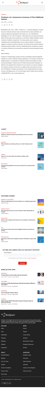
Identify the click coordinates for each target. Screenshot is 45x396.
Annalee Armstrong (4, 202)
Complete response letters (8, 132)
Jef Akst (2, 145)
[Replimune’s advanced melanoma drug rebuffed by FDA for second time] (41, 135)
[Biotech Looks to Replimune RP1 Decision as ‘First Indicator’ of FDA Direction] (41, 221)
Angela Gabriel (15, 294)
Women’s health (5, 208)
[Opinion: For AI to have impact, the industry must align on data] (41, 157)
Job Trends (4, 281)
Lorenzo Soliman (15, 276)
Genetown (3, 273)
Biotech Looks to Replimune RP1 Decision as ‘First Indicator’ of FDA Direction (18, 220)
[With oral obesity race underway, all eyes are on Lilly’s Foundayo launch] (41, 145)
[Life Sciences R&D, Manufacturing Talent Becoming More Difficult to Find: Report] (41, 283)
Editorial (3, 142)
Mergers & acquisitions (7, 199)
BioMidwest (3, 14)
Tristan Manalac (4, 168)
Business (3, 299)
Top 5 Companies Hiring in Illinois (9, 292)
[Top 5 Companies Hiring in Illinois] (41, 292)
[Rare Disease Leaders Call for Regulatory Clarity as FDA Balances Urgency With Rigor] (41, 239)
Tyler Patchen (14, 304)
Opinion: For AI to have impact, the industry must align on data (14, 156)
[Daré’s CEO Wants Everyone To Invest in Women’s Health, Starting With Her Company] (41, 211)
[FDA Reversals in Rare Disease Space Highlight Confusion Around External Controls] (41, 230)
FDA (2, 227)
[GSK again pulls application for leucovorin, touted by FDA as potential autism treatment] (41, 166)
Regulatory (4, 163)
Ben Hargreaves (4, 221)
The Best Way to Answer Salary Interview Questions (14, 275)
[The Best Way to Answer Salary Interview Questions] (41, 274)
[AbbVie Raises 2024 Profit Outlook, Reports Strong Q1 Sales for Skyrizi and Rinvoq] (41, 300)
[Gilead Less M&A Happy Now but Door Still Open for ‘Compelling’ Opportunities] (41, 202)
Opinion (3, 154)
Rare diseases (5, 237)
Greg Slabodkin (15, 286)
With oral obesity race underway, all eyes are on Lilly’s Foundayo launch (17, 143)
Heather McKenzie (4, 136)
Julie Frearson (3, 157)
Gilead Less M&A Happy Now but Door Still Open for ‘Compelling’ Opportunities (18, 201)
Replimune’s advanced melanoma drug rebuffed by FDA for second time (17, 134)
